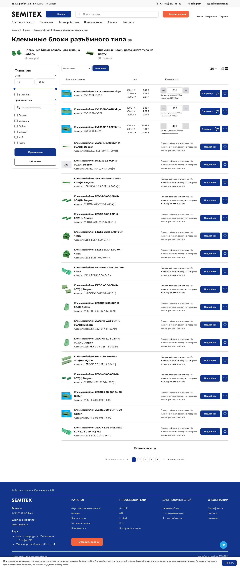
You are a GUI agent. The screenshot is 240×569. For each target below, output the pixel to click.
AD (121, 512)
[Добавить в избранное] (225, 92)
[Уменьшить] (163, 90)
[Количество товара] (175, 90)
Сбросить (35, 160)
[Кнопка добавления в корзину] (210, 92)
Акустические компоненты (85, 507)
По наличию (69, 67)
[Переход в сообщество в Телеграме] (223, 545)
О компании (218, 499)
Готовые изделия (80, 522)
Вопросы (213, 512)
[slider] (15, 88)
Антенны (75, 512)
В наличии (100, 67)
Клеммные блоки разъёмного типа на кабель (52, 51)
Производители (132, 499)
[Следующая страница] (164, 459)
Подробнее (210, 146)
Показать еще (145, 447)
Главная (15, 29)
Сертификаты (215, 507)
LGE (121, 522)
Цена (17, 75)
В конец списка (176, 459)
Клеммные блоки (42, 29)
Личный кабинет (171, 507)
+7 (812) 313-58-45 (22, 512)
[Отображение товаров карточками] (222, 68)
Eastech (123, 517)
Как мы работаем (172, 517)
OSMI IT (223, 555)
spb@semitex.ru (20, 524)
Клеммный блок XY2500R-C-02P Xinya (97, 108)
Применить (35, 151)
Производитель (23, 99)
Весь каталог (78, 527)
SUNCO (123, 507)
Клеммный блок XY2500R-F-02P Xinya (97, 90)
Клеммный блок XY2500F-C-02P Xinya (97, 126)
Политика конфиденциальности (30, 555)
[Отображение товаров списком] (226, 68)
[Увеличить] (186, 90)
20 (212, 68)
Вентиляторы (78, 517)
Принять (229, 563)
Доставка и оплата (173, 512)
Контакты (213, 517)
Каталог (26, 29)
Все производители (130, 527)
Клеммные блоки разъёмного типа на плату (125, 51)
